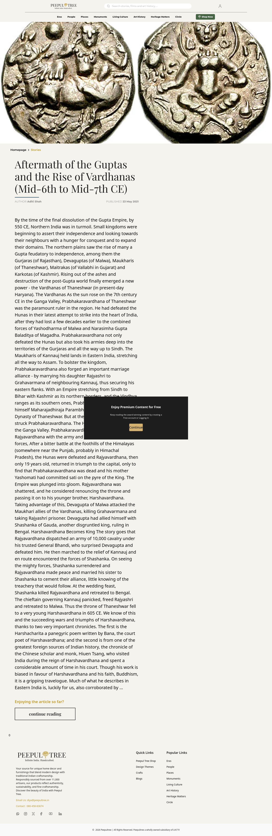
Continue (136, 428)
